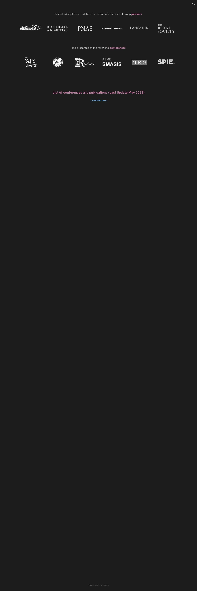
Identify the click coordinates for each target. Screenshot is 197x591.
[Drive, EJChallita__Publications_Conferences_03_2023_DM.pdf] (98, 343)
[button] (193, 4)
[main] (98, 14)
